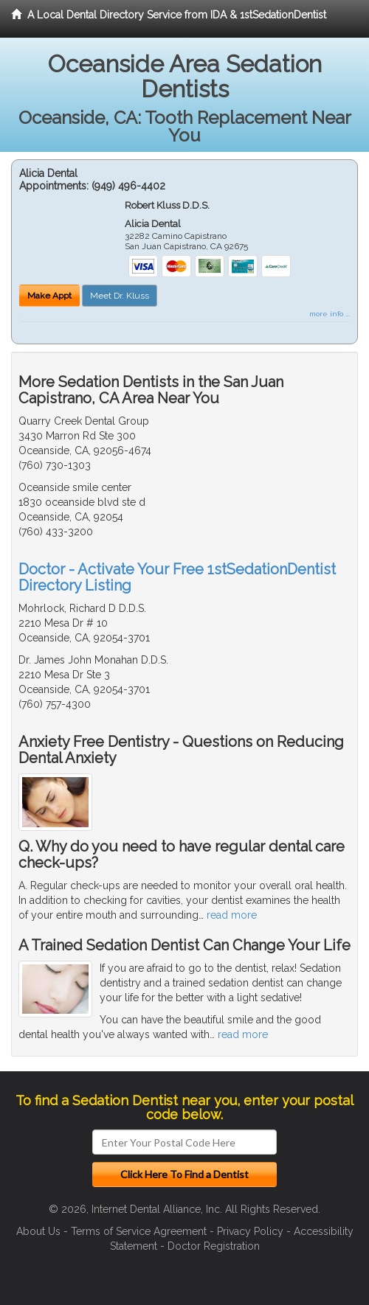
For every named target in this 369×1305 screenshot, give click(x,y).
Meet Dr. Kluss (119, 295)
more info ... (329, 314)
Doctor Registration (214, 1246)
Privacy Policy (250, 1231)
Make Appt (49, 295)
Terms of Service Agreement (139, 1231)
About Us (38, 1231)
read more (232, 915)
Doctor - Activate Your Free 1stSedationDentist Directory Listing (177, 577)
